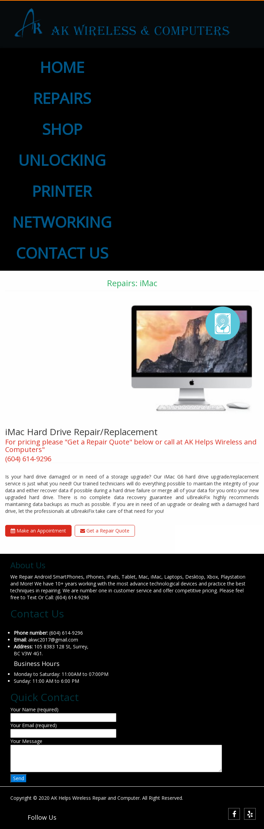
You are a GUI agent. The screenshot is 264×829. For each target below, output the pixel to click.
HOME (62, 67)
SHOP (62, 129)
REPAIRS (62, 98)
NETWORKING (62, 222)
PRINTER (62, 191)
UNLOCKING (62, 160)
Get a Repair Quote (104, 530)
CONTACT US (62, 253)
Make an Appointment (38, 530)
